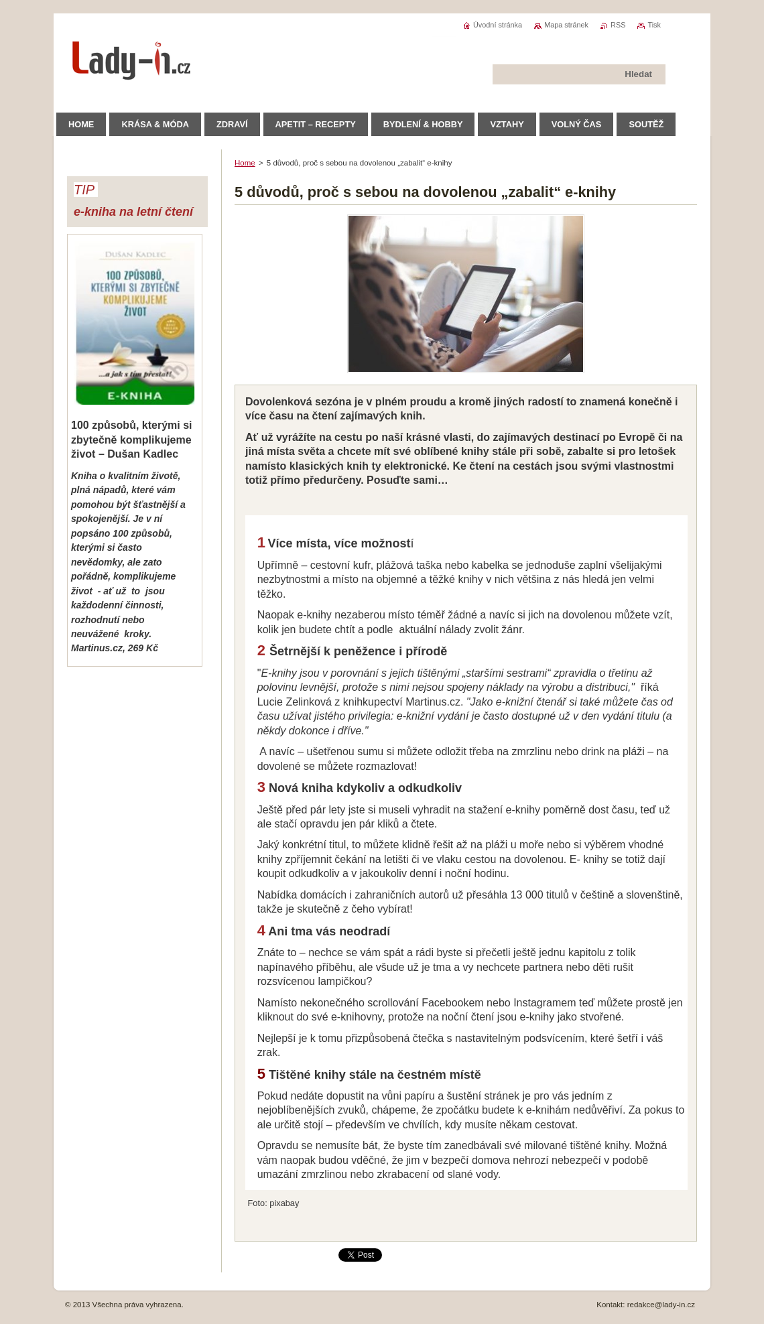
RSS (618, 25)
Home (245, 163)
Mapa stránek (566, 25)
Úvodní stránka (497, 25)
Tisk (654, 25)
